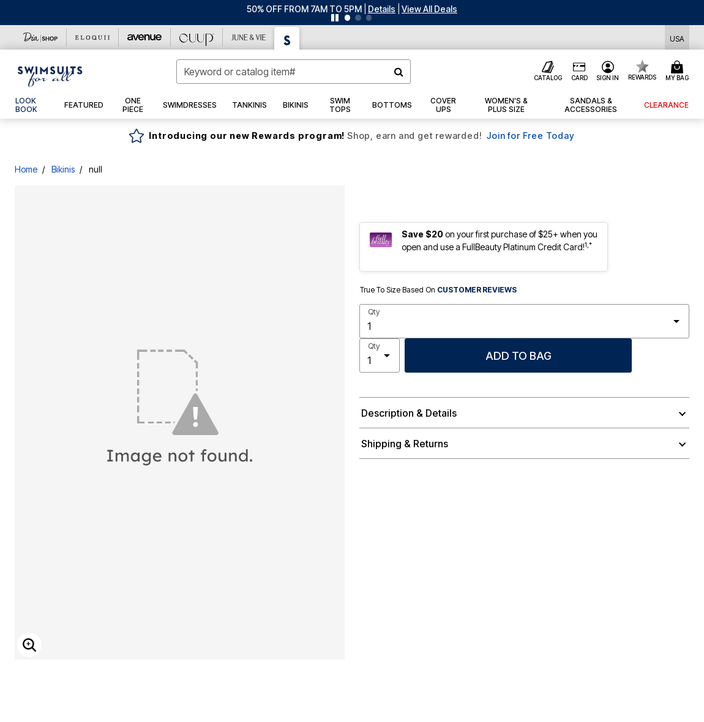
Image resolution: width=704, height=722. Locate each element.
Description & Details (409, 413)
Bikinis (63, 169)
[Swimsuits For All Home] (50, 75)
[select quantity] (524, 321)
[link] (31, 105)
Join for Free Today (530, 135)
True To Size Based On (438, 290)
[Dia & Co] (41, 37)
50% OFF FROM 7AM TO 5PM (304, 9)
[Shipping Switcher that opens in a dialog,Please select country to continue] (677, 38)
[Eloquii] (93, 37)
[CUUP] (197, 37)
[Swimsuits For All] (287, 38)
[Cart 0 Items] (679, 71)
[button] (381, 9)
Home (26, 169)
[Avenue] (145, 37)
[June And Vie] (249, 37)
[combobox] (293, 71)
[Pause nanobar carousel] (335, 18)
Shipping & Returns (404, 443)
